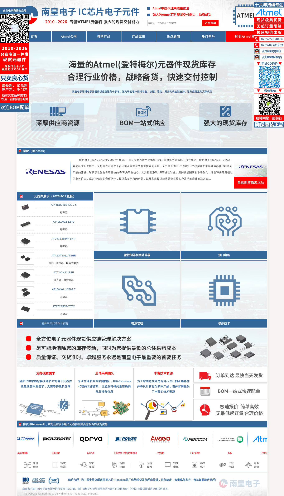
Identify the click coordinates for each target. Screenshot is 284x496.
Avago (162, 452)
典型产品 (103, 36)
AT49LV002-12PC (64, 221)
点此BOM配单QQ (272, 57)
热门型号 (208, 36)
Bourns (57, 452)
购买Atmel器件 (246, 36)
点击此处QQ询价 (271, 51)
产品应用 (138, 36)
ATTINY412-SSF (64, 272)
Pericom (197, 452)
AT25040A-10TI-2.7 (64, 289)
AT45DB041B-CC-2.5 (64, 204)
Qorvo (92, 452)
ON (232, 452)
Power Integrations (127, 452)
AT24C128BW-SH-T (64, 238)
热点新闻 (173, 36)
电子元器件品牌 (73, 424)
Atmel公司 (69, 36)
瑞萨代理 (73, 479)
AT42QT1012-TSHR (64, 255)
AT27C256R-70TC (64, 306)
